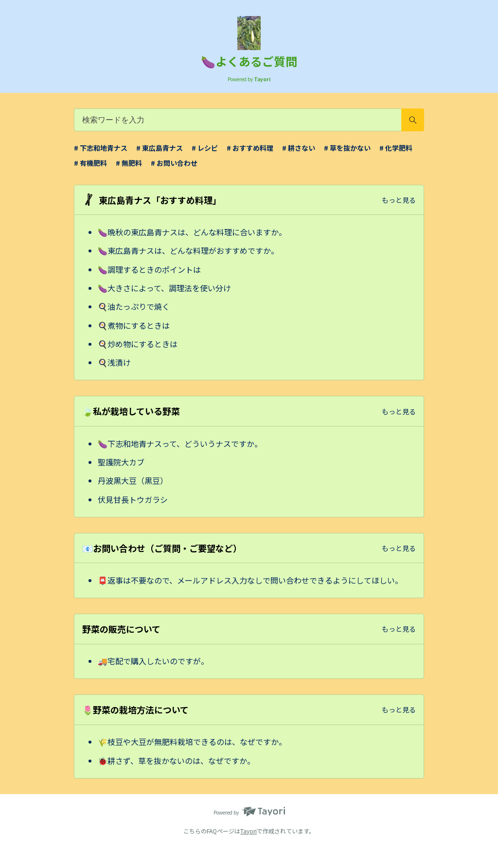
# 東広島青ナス (159, 148)
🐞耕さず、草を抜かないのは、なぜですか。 (176, 760)
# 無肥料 (129, 163)
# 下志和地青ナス (100, 148)
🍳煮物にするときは (134, 325)
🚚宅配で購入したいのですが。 (153, 661)
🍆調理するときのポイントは (149, 269)
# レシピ (205, 148)
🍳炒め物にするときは (138, 344)
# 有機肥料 (90, 163)
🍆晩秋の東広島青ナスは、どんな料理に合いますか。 (192, 232)
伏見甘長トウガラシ (133, 499)
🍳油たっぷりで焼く (134, 306)
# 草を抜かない (347, 148)
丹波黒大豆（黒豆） (133, 480)
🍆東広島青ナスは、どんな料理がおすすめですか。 (188, 250)
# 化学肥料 (395, 148)
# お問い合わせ (174, 163)
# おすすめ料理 (250, 148)
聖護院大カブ (121, 462)
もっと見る (399, 200)
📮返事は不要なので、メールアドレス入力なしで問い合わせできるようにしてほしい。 (250, 580)
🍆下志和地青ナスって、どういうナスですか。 (180, 443)
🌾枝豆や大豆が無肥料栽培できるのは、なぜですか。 (192, 741)
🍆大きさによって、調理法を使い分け (164, 288)
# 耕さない (298, 148)
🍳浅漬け (114, 362)
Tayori (248, 831)
